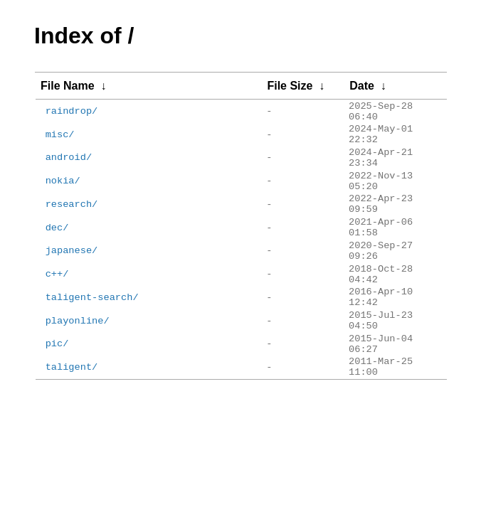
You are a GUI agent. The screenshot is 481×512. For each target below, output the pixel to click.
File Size (289, 86)
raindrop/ (72, 114)
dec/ (57, 259)
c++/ (57, 317)
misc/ (60, 143)
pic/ (57, 403)
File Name (68, 86)
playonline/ (78, 375)
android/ (69, 171)
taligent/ (72, 432)
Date (361, 86)
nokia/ (63, 201)
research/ (72, 230)
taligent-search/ (92, 346)
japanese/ (72, 287)
